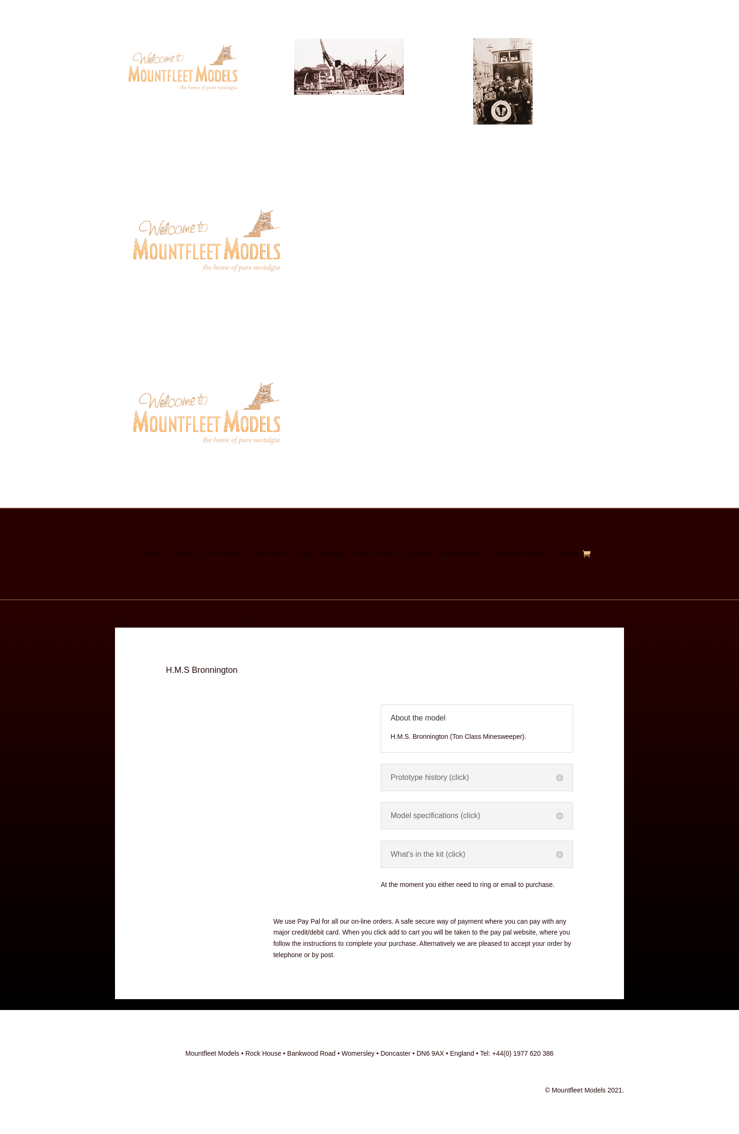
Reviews (418, 554)
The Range (225, 554)
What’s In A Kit (374, 554)
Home (152, 554)
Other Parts (269, 554)
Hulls (303, 554)
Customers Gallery (516, 554)
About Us (185, 554)
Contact (565, 554)
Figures (332, 554)
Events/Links (460, 554)
